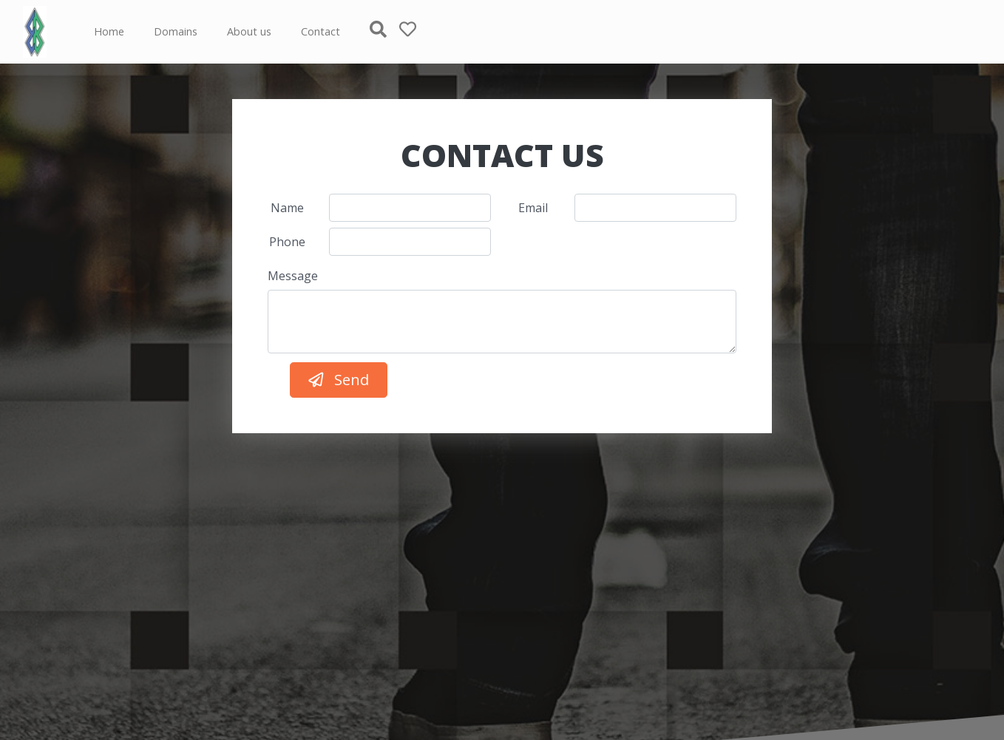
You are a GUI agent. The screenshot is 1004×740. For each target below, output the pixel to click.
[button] (384, 32)
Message (293, 276)
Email (533, 208)
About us (249, 31)
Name (287, 208)
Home (109, 31)
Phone (287, 242)
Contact (320, 31)
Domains (175, 31)
